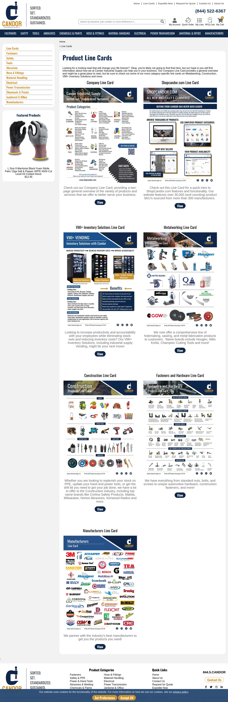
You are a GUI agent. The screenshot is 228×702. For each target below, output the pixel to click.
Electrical (140, 33)
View (100, 202)
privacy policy (180, 692)
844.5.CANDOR (214, 672)
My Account (174, 24)
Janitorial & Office (190, 33)
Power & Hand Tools (81, 681)
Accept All (126, 697)
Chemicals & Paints (71, 33)
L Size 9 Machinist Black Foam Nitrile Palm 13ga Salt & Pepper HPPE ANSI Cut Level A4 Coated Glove (28, 171)
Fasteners (10, 33)
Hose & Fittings (95, 33)
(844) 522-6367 (210, 11)
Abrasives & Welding (81, 684)
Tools (35, 33)
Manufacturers (214, 33)
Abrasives (49, 33)
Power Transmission (162, 33)
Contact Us (205, 3)
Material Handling (119, 33)
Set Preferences (105, 697)
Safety (24, 33)
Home (137, 3)
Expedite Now (165, 3)
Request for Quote (186, 3)
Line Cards (149, 3)
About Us (219, 3)
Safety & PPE (77, 678)
